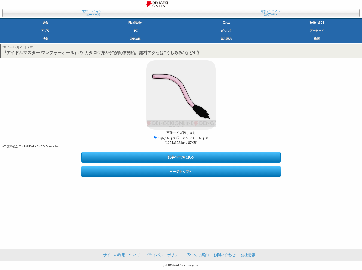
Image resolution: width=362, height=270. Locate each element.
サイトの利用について (121, 255)
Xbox (226, 22)
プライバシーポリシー (163, 255)
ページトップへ (181, 171)
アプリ (45, 30)
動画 (317, 38)
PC (136, 30)
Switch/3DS (316, 22)
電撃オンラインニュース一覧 (91, 13)
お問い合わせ (224, 255)
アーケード (317, 30)
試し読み (226, 38)
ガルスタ (226, 30)
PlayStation (135, 22)
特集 (45, 38)
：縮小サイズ (165, 138)
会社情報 (247, 255)
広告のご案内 (198, 255)
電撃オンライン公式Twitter (270, 13)
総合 (45, 22)
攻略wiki (135, 38)
